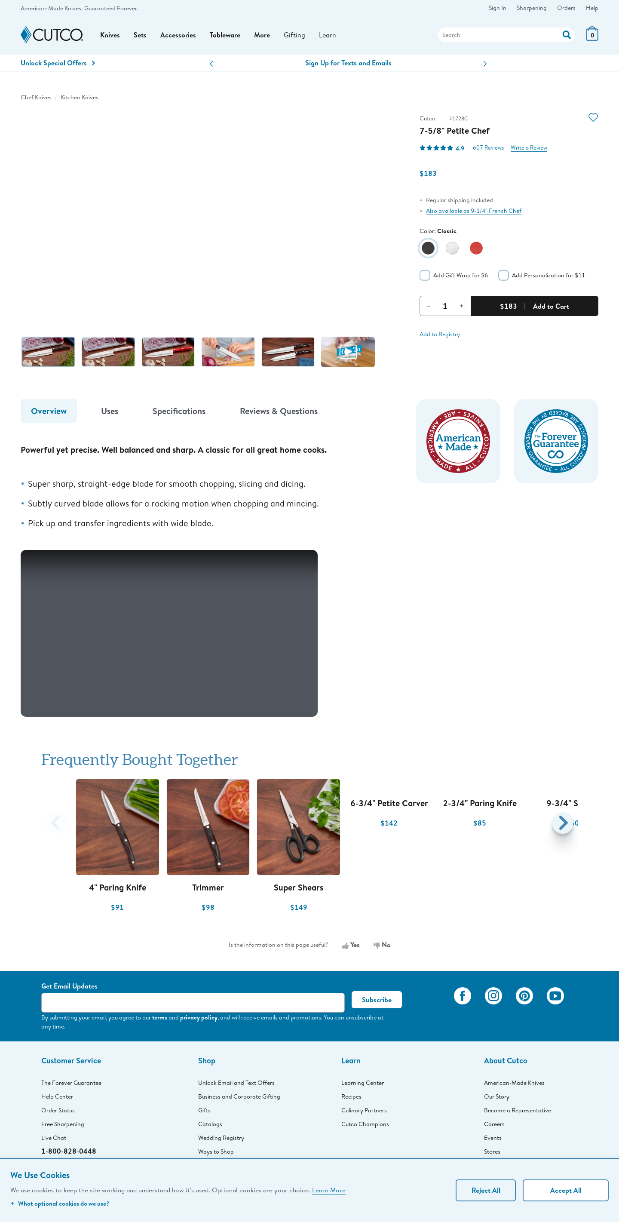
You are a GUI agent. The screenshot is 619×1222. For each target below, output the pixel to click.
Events (493, 1138)
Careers (494, 1124)
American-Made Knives (514, 1083)
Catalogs (210, 1124)
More (262, 35)
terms (159, 1017)
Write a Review (529, 147)
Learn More (329, 1189)
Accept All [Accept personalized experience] (566, 1190)
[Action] (567, 34)
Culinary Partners (364, 1110)
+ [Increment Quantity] (462, 305)
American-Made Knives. (52, 8)
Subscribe (377, 999)
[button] (211, 64)
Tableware (225, 35)
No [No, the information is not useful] (382, 944)
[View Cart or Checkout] (592, 38)
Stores (492, 1151)
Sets (140, 35)
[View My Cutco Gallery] (434, 1008)
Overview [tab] (49, 411)
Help (592, 8)
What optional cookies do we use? (59, 1203)
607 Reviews (488, 147)
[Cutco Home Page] (52, 35)
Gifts (204, 1110)
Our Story (496, 1096)
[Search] (506, 35)
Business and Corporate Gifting (239, 1096)
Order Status (58, 1110)
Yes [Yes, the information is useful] (351, 944)
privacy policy (199, 1017)
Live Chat (53, 1138)
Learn (327, 34)
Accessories (178, 35)
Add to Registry (440, 334)
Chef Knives (36, 97)
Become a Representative (517, 1110)
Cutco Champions (365, 1124)
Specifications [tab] (179, 411)
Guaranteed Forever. (111, 8)
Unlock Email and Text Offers (236, 1083)
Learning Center (362, 1083)
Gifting (294, 34)
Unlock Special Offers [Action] (58, 63)
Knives (110, 35)
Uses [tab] (109, 411)
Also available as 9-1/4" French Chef (473, 211)
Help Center (57, 1096)
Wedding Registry (221, 1138)
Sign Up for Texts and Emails (348, 63)
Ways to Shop (216, 1151)
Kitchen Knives (79, 97)
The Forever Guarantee (71, 1083)
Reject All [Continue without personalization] (486, 1190)
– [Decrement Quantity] (429, 305)
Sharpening (532, 8)
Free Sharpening (62, 1124)
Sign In (497, 8)
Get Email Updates (69, 986)
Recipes (351, 1096)
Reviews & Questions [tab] (279, 411)
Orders (566, 8)
